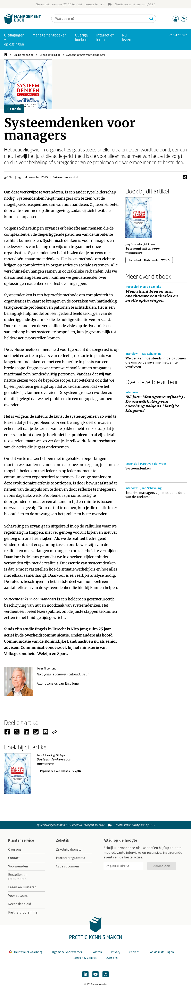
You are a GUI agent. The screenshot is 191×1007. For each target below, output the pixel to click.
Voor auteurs (18, 896)
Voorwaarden (18, 866)
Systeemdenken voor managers (85, 54)
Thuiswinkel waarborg (26, 952)
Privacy (115, 952)
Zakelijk (62, 840)
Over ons (15, 849)
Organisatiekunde (50, 54)
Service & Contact (85, 958)
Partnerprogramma (23, 912)
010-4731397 (178, 35)
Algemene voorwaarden (67, 952)
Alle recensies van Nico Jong (58, 683)
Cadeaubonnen (67, 866)
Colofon (97, 952)
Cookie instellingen (161, 952)
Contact (14, 858)
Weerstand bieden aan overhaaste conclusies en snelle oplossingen (151, 296)
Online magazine (23, 54)
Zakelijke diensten (70, 849)
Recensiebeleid (19, 904)
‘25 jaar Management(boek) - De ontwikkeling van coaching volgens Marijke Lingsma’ (155, 404)
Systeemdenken (138, 468)
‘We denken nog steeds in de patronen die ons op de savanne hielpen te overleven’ (155, 362)
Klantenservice (21, 840)
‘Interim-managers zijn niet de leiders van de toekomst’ (155, 495)
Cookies (134, 952)
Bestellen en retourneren (17, 877)
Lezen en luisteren (22, 887)
